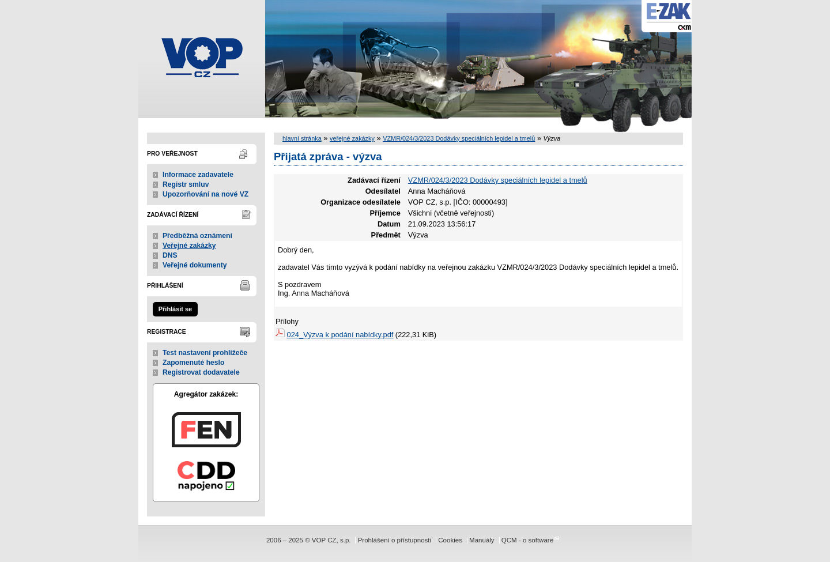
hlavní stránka (302, 138)
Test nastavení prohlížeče (205, 353)
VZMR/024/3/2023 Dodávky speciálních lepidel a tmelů (459, 138)
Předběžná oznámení (197, 236)
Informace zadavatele (198, 175)
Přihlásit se (175, 308)
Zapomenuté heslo (193, 363)
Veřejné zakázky (189, 246)
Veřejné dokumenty (195, 265)
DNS (170, 255)
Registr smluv (186, 184)
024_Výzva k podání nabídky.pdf (340, 334)
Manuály (482, 540)
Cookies (450, 540)
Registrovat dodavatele (201, 372)
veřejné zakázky (352, 138)
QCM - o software (527, 540)
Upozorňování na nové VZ (205, 194)
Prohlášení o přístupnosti (394, 540)
